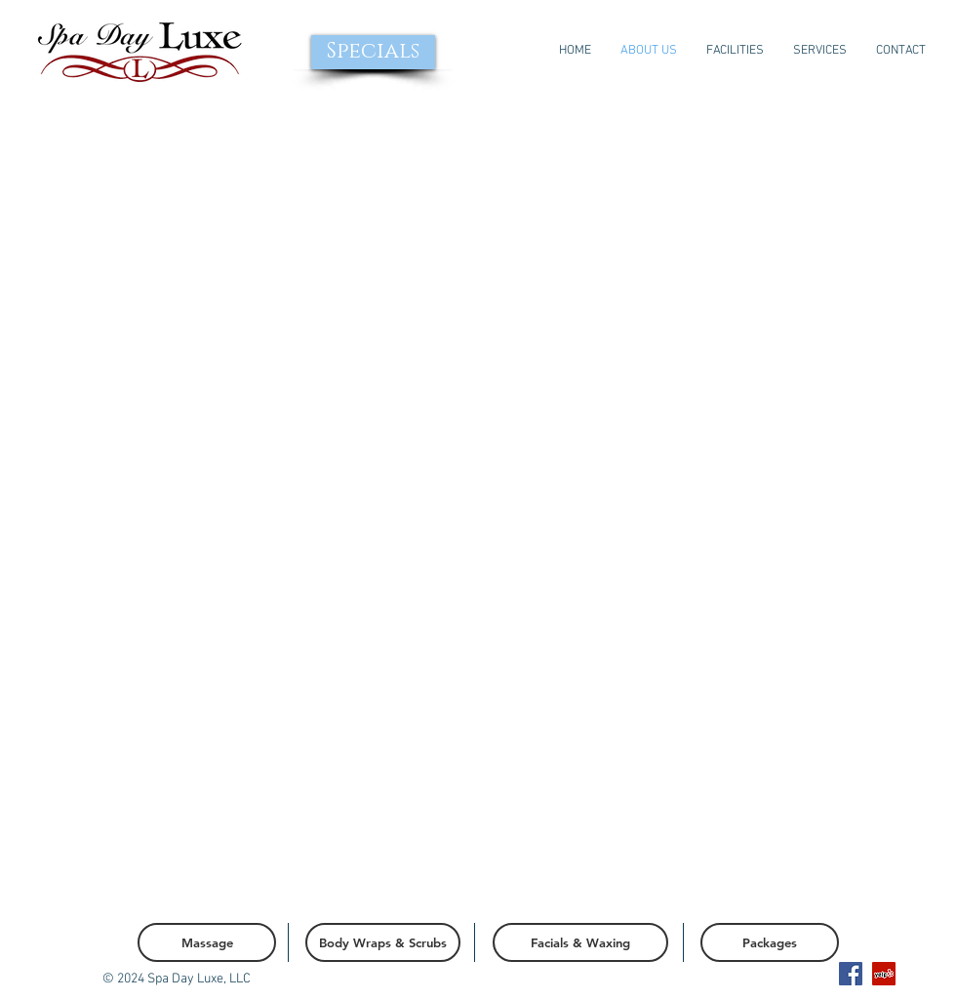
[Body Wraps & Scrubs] (382, 942)
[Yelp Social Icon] (884, 973)
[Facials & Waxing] (580, 942)
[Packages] (769, 942)
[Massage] (207, 942)
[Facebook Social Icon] (850, 973)
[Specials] (373, 52)
